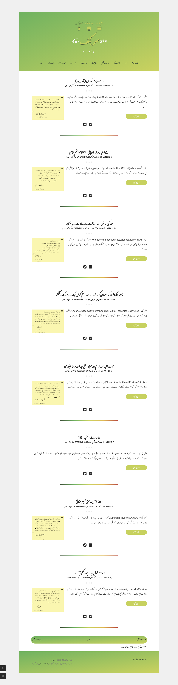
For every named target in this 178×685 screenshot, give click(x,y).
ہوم (88, 640)
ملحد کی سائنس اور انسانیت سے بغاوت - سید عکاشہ (89, 223)
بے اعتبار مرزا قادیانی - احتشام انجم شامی (89, 152)
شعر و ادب (73, 63)
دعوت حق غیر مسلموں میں (97, 228)
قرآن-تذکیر (116, 63)
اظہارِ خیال (51, 63)
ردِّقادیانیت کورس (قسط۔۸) (89, 81)
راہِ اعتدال (97, 371)
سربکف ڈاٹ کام (43, 663)
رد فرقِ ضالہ (83, 63)
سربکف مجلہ (54, 660)
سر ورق (135, 63)
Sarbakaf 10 (82, 85)
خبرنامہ (42, 63)
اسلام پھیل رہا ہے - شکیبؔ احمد (89, 573)
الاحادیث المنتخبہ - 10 (89, 437)
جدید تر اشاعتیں (36, 640)
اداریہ (125, 63)
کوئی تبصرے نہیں (69, 85)
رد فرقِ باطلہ (94, 63)
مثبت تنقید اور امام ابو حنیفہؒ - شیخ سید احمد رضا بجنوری (89, 366)
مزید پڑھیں (136, 116)
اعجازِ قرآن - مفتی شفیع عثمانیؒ (89, 501)
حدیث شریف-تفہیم (97, 442)
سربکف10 (91, 85)
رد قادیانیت (96, 85)
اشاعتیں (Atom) (127, 647)
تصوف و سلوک (62, 63)
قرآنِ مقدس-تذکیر (91, 506)
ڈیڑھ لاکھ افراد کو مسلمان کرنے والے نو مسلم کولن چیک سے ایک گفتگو (89, 295)
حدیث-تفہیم (105, 63)
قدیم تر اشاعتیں (141, 640)
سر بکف (89, 40)
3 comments (84, 578)
